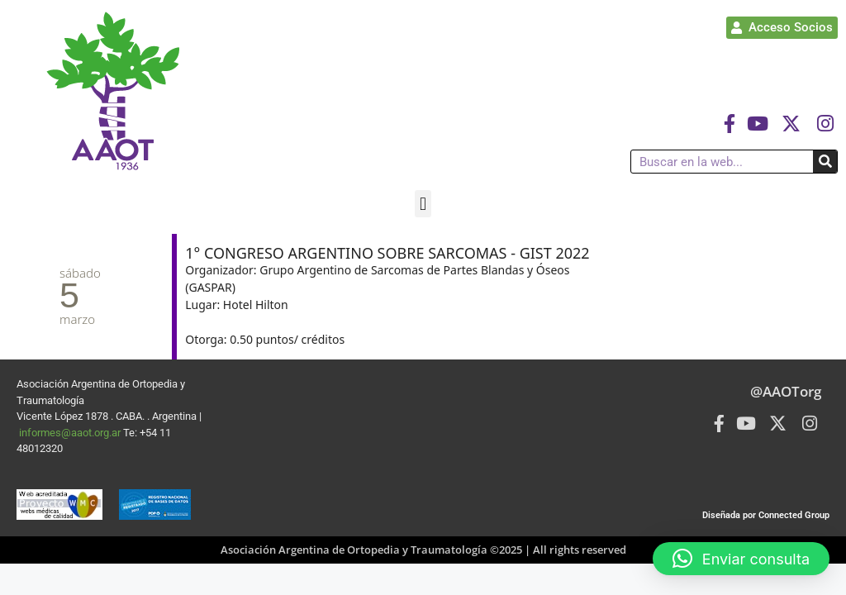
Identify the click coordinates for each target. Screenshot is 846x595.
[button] (422, 203)
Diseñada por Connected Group (765, 515)
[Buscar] (825, 161)
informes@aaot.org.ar (71, 432)
